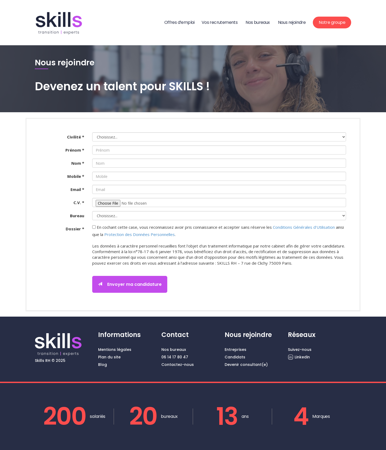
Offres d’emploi (179, 22)
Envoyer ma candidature (130, 284)
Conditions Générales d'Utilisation (304, 227)
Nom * (77, 163)
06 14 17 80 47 (174, 357)
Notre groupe (332, 22)
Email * (77, 189)
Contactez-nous (177, 364)
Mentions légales (114, 349)
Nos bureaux (258, 22)
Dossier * (75, 228)
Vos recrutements (219, 22)
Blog (102, 364)
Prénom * (74, 150)
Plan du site (109, 357)
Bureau (77, 215)
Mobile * (75, 176)
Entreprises (235, 349)
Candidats (235, 357)
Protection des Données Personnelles (139, 234)
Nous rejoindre (292, 22)
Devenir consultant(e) (246, 364)
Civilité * (75, 137)
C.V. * (78, 202)
